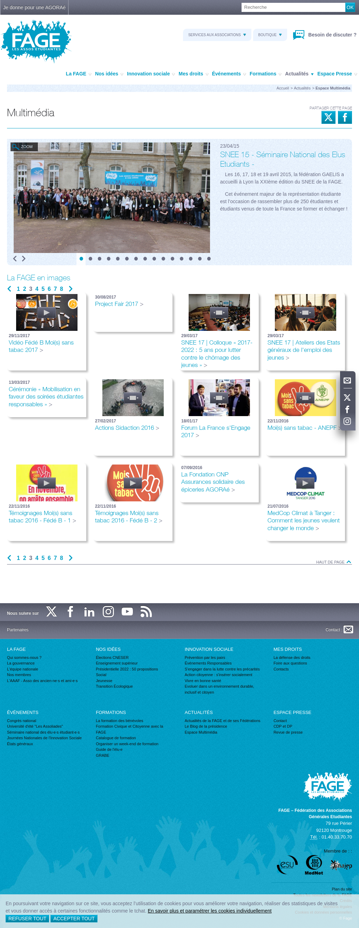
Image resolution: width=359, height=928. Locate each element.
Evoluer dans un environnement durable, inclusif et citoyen (219, 689)
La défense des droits (291, 657)
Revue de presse (288, 732)
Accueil (283, 88)
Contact (280, 721)
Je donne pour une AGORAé (34, 7)
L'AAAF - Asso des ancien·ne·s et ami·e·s (42, 681)
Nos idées (109, 74)
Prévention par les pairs (205, 657)
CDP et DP (282, 726)
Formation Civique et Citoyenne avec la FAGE (129, 729)
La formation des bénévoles (119, 721)
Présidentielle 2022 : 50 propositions (127, 669)
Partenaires (17, 629)
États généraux (20, 744)
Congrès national (21, 721)
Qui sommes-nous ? (24, 657)
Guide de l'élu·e (109, 749)
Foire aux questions (290, 663)
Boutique (270, 35)
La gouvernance (21, 663)
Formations (266, 74)
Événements (229, 74)
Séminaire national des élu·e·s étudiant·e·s (43, 732)
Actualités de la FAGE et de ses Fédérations (222, 721)
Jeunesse (104, 681)
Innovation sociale (151, 74)
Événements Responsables (208, 663)
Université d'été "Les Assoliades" (35, 726)
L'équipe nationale (22, 669)
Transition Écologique (114, 686)
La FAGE (79, 74)
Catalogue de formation (116, 738)
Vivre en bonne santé (203, 681)
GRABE (102, 755)
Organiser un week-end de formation (127, 744)
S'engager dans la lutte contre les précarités (222, 669)
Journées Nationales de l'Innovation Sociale (44, 738)
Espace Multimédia (201, 732)
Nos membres (19, 675)
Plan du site (342, 889)
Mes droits (193, 74)
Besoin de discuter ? (332, 35)
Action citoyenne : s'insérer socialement (218, 675)
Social (101, 675)
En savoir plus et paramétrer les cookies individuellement (209, 911)
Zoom (27, 147)
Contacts (281, 669)
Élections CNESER (112, 657)
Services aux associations (217, 35)
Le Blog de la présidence (206, 726)
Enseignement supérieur (116, 663)
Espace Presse (337, 74)
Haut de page (334, 562)
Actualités (299, 74)
